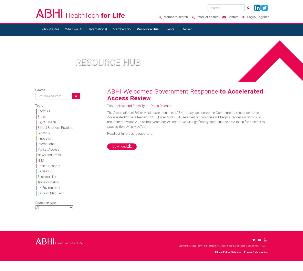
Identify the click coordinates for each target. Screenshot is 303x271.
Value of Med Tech (51, 193)
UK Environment (49, 188)
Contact (233, 17)
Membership (122, 29)
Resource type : (46, 203)
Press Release (161, 106)
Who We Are (50, 29)
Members (176, 17)
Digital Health (47, 122)
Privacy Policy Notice (256, 252)
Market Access (48, 149)
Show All (44, 111)
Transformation (48, 182)
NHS (41, 160)
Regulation (45, 171)
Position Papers (49, 166)
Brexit (42, 117)
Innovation (45, 138)
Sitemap (186, 29)
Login (258, 17)
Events (169, 29)
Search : (40, 90)
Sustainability (47, 177)
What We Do (74, 29)
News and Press (49, 155)
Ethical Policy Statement (228, 252)
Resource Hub (148, 29)
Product (207, 17)
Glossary (44, 133)
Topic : (39, 106)
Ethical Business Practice (55, 128)
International (98, 29)
